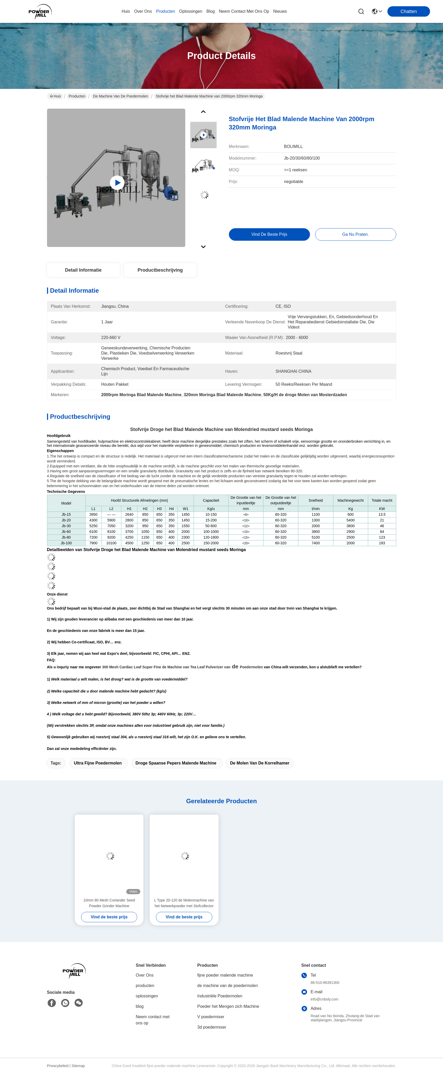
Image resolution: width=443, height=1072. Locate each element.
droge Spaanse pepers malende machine (175, 763)
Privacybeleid (58, 1066)
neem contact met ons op (244, 11)
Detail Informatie (83, 270)
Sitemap (78, 1066)
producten (165, 11)
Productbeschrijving (160, 270)
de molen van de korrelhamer (259, 763)
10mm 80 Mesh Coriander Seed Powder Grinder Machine (109, 903)
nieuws (280, 11)
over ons (143, 11)
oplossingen (190, 11)
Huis (126, 11)
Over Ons (145, 975)
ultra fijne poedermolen (98, 763)
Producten (77, 96)
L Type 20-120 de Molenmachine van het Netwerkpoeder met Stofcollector (184, 903)
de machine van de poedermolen (120, 96)
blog (211, 11)
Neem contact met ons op (153, 1020)
